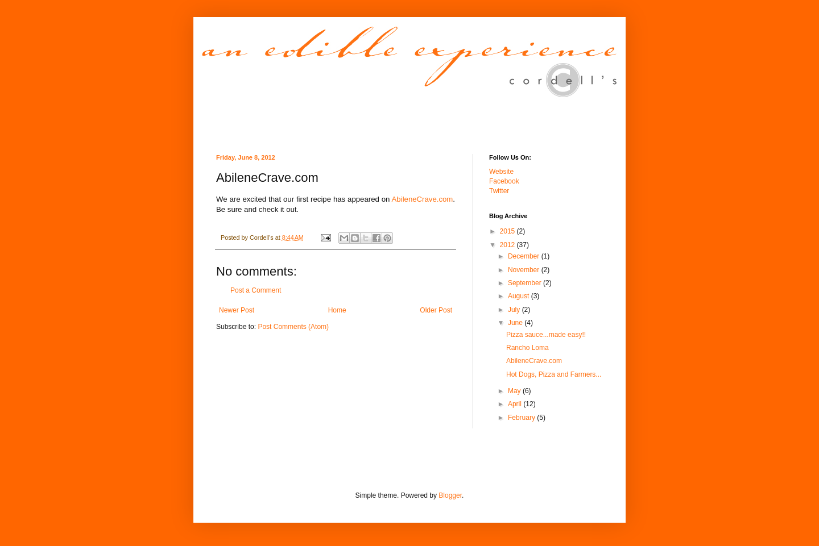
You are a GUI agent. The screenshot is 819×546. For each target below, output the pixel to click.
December (524, 256)
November (524, 270)
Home (337, 310)
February (522, 418)
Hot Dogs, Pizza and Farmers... (553, 374)
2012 (508, 245)
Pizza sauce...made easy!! (546, 335)
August (519, 296)
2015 (508, 231)
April (515, 404)
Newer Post (236, 310)
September (525, 283)
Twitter (499, 191)
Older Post (436, 310)
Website (501, 172)
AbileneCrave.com (422, 199)
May (515, 391)
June (516, 323)
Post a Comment (255, 290)
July (515, 310)
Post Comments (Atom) (293, 327)
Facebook (504, 181)
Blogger (450, 495)
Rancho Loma (527, 348)
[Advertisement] (349, 466)
